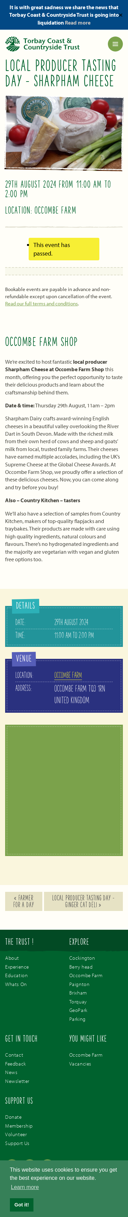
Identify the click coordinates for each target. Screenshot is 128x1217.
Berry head (81, 967)
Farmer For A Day (23, 902)
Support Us (17, 1143)
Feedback (15, 1063)
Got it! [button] (21, 1204)
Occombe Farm (68, 676)
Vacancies (80, 1063)
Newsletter (17, 1081)
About (12, 958)
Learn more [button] (25, 1187)
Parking (77, 1019)
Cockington (82, 958)
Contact (14, 1055)
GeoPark (78, 1010)
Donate (13, 1117)
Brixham (78, 992)
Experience (17, 967)
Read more (77, 22)
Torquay (78, 1001)
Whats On (16, 984)
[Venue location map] (64, 791)
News (11, 1072)
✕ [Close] (120, 15)
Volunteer (16, 1134)
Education (16, 975)
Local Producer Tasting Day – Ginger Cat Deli (83, 902)
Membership (19, 1125)
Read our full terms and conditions (41, 303)
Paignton (79, 984)
